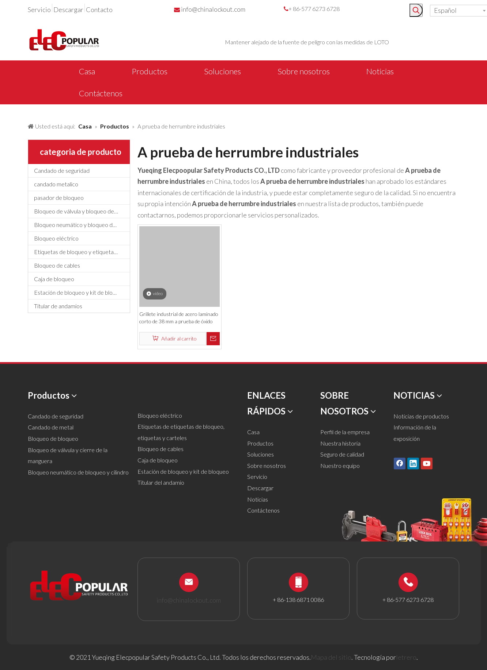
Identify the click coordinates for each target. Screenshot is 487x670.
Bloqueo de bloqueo (53, 438)
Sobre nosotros (266, 465)
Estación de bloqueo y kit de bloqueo (79, 292)
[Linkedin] (413, 463)
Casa (253, 431)
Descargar (68, 9)
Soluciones (260, 454)
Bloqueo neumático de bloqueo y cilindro (78, 472)
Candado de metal (50, 427)
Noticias (257, 499)
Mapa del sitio (331, 657)
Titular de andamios (58, 305)
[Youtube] (427, 463)
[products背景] (6, 111)
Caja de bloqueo (54, 278)
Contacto (99, 9)
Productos (260, 443)
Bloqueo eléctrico (56, 238)
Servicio (39, 9)
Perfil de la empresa (345, 431)
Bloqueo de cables (57, 265)
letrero (406, 657)
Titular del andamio (160, 482)
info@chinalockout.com (213, 9)
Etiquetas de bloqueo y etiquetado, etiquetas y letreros (82, 251)
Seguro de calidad (342, 454)
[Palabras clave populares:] (416, 10)
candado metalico (56, 183)
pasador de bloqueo (59, 197)
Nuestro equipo (340, 465)
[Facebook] (399, 463)
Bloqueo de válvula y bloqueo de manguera (82, 211)
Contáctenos (263, 510)
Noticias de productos (421, 416)
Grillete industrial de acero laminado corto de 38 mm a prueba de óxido (178, 317)
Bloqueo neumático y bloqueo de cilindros (82, 224)
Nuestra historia (340, 443)
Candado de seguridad (62, 170)
